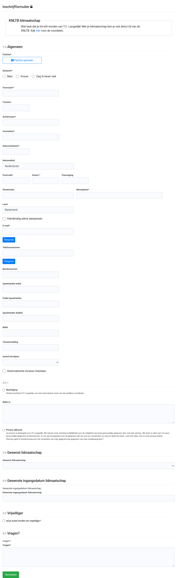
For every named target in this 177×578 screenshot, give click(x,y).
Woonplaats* (82, 189)
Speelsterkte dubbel (13, 313)
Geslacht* (7, 70)
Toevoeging (67, 175)
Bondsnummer (10, 269)
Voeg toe (9, 239)
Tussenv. (7, 102)
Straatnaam (8, 189)
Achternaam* (9, 116)
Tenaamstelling (10, 342)
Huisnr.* (36, 175)
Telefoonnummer (11, 247)
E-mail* (6, 225)
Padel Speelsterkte (12, 298)
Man (10, 76)
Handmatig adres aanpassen (24, 218)
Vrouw (24, 76)
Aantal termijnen (11, 356)
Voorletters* (9, 131)
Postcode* (8, 175)
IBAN (5, 327)
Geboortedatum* (11, 146)
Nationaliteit (9, 160)
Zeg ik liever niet (46, 76)
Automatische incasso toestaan (26, 371)
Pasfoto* (7, 54)
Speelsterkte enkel (12, 283)
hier (38, 30)
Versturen (11, 574)
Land (5, 204)
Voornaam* (8, 87)
